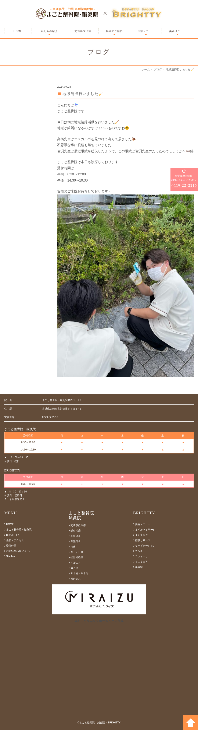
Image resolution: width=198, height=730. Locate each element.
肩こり (74, 567)
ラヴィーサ (141, 556)
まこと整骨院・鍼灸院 (19, 529)
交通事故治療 (83, 31)
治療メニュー (146, 31)
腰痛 (73, 546)
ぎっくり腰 (77, 552)
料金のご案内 (114, 31)
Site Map (11, 556)
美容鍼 (139, 567)
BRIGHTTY (12, 534)
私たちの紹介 (49, 31)
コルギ (139, 551)
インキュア (141, 534)
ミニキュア (141, 561)
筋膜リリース (142, 540)
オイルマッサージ (145, 529)
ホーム (145, 69)
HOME (18, 31)
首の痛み (76, 578)
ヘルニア (76, 562)
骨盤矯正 (76, 541)
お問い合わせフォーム (19, 551)
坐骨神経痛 (77, 557)
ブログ (158, 69)
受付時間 (11, 545)
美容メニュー (177, 31)
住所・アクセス (15, 540)
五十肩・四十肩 (79, 573)
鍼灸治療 (76, 530)
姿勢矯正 (76, 535)
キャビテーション (145, 545)
